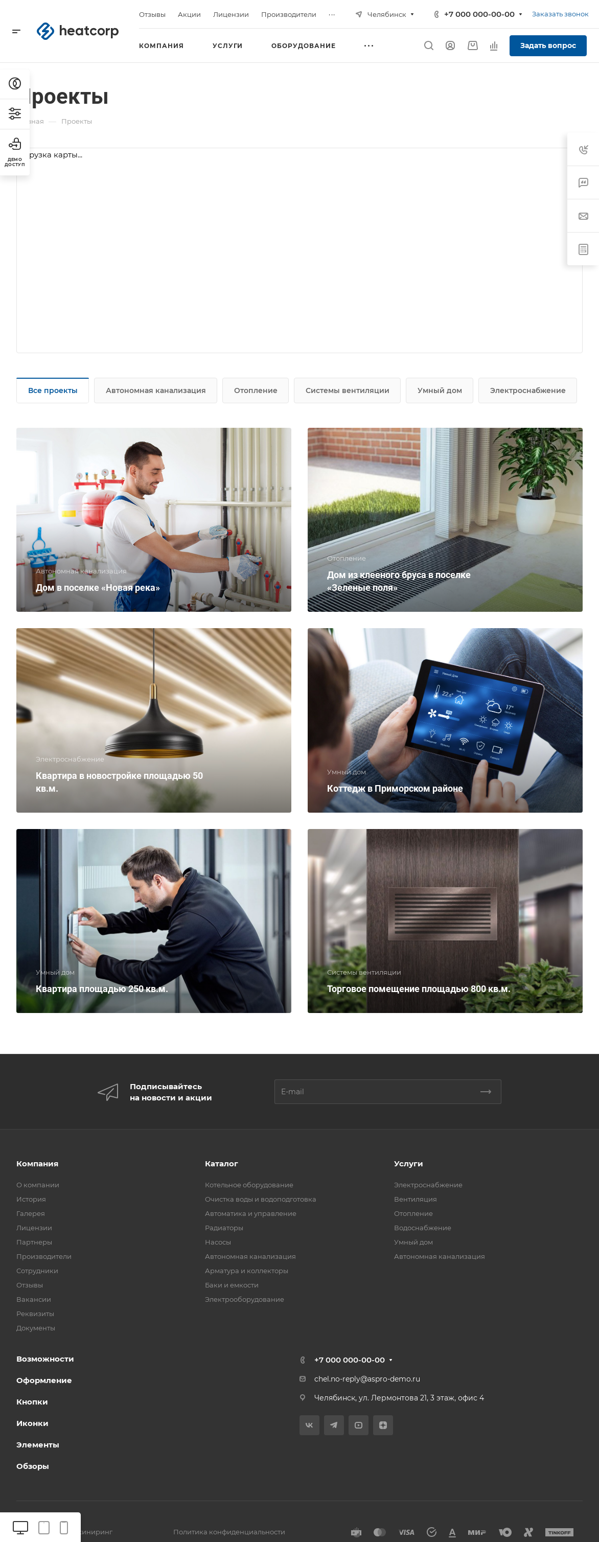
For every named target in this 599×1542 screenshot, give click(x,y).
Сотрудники (37, 1271)
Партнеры (34, 1242)
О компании (37, 1185)
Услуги (408, 1163)
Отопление (256, 390)
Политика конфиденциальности (229, 1532)
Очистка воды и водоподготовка (260, 1199)
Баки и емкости (232, 1285)
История (31, 1199)
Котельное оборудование (249, 1185)
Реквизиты (35, 1313)
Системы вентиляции (347, 390)
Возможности (45, 1359)
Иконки (32, 1423)
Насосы (218, 1242)
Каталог (221, 1163)
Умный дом (440, 390)
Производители (44, 1256)
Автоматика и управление (250, 1213)
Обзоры (32, 1466)
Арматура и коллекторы (246, 1271)
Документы (35, 1328)
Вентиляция (415, 1199)
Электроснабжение (528, 390)
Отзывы (29, 1285)
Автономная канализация (156, 390)
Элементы (37, 1444)
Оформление (44, 1380)
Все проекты (53, 390)
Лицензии (34, 1228)
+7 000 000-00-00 (479, 14)
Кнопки (32, 1402)
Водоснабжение (422, 1228)
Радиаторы (224, 1228)
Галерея (30, 1213)
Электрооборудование (244, 1299)
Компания (37, 1163)
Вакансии (33, 1299)
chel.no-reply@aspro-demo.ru (367, 1379)
